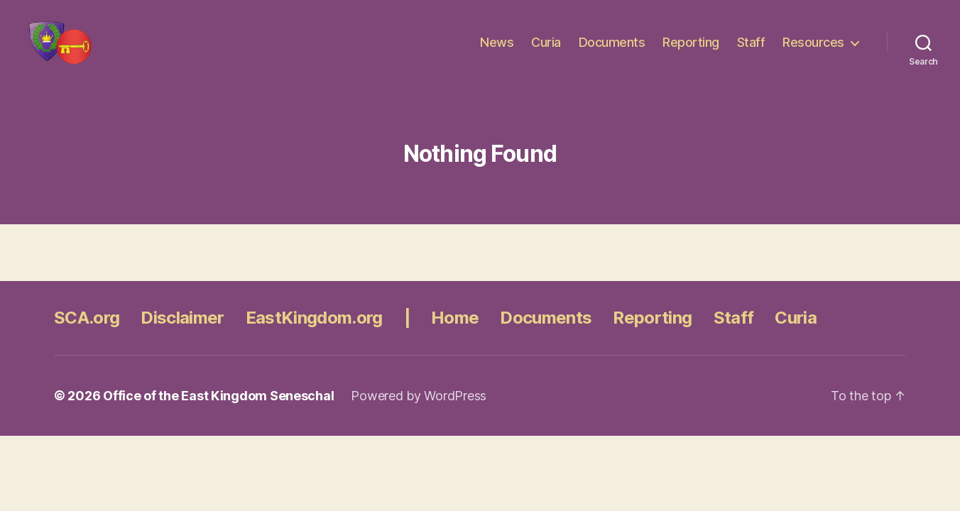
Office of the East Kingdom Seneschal (218, 414)
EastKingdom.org (314, 336)
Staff (751, 51)
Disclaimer (182, 336)
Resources (813, 51)
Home (455, 336)
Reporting (690, 51)
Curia (546, 51)
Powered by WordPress (418, 414)
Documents (612, 51)
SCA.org (86, 336)
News (496, 51)
